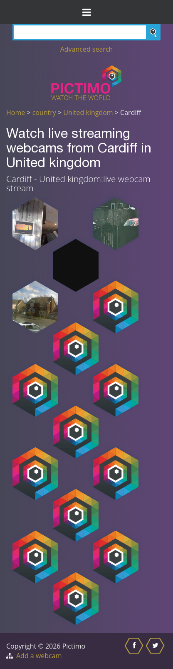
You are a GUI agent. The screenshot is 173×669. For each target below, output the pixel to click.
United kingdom (88, 112)
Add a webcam (39, 655)
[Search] (86, 32)
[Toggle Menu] (86, 12)
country (44, 112)
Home (15, 112)
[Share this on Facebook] (135, 651)
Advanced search (86, 49)
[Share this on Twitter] (156, 651)
